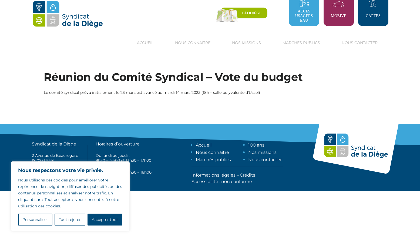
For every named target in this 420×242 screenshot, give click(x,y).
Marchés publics (213, 159)
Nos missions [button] (246, 42)
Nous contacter (360, 42)
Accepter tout (105, 219)
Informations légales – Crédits (223, 175)
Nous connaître (212, 152)
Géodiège (252, 13)
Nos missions (262, 152)
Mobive (338, 16)
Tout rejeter (70, 219)
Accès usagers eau (304, 15)
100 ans (256, 145)
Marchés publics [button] (301, 42)
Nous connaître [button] (192, 42)
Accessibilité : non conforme (221, 181)
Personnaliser (35, 219)
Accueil (145, 42)
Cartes (373, 16)
